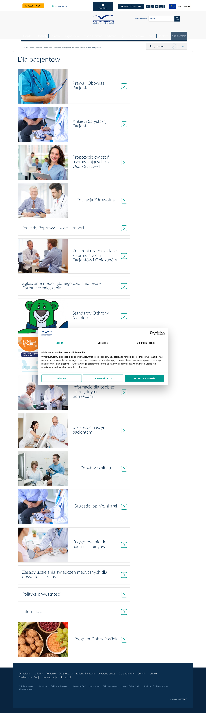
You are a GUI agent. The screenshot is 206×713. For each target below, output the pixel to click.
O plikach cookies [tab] (146, 343)
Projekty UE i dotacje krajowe (156, 684)
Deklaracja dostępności (60, 684)
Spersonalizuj (103, 378)
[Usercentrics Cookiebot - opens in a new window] (152, 333)
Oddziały (40, 33)
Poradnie (54, 33)
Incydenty (43, 684)
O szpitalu (25, 33)
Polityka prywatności (27, 684)
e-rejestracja (33, 6)
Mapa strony (94, 684)
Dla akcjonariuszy (26, 687)
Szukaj (177, 19)
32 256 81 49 (59, 6)
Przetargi (66, 675)
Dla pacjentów (134, 33)
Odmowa (61, 378)
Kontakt (162, 33)
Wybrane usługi (113, 33)
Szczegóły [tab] (103, 343)
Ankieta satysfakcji (29, 675)
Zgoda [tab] (59, 343)
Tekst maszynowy (110, 684)
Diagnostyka (69, 33)
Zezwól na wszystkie (144, 378)
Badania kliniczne (90, 33)
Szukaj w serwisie (141, 18)
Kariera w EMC (79, 684)
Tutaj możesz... (158, 44)
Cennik (150, 33)
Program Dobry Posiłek (131, 684)
